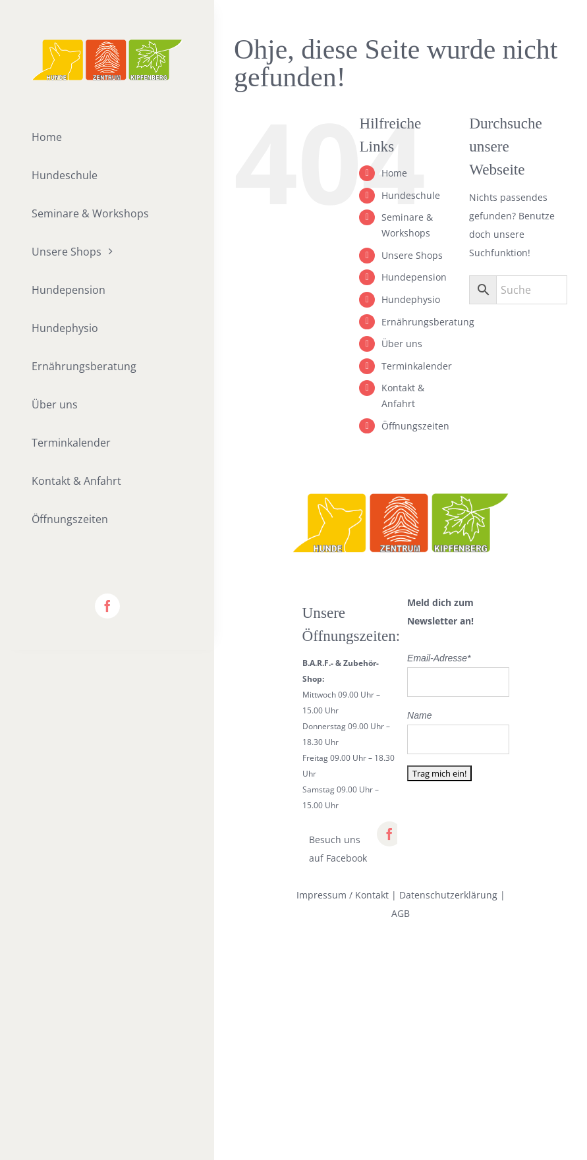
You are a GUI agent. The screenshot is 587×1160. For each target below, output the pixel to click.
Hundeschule (410, 195)
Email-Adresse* (438, 658)
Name (419, 715)
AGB (400, 913)
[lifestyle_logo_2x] (107, 44)
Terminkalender (416, 366)
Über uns (401, 343)
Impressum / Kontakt (342, 895)
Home (394, 173)
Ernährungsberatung (427, 322)
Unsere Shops (412, 255)
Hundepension (414, 277)
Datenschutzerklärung (448, 895)
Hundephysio (410, 299)
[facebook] (107, 606)
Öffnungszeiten (415, 426)
